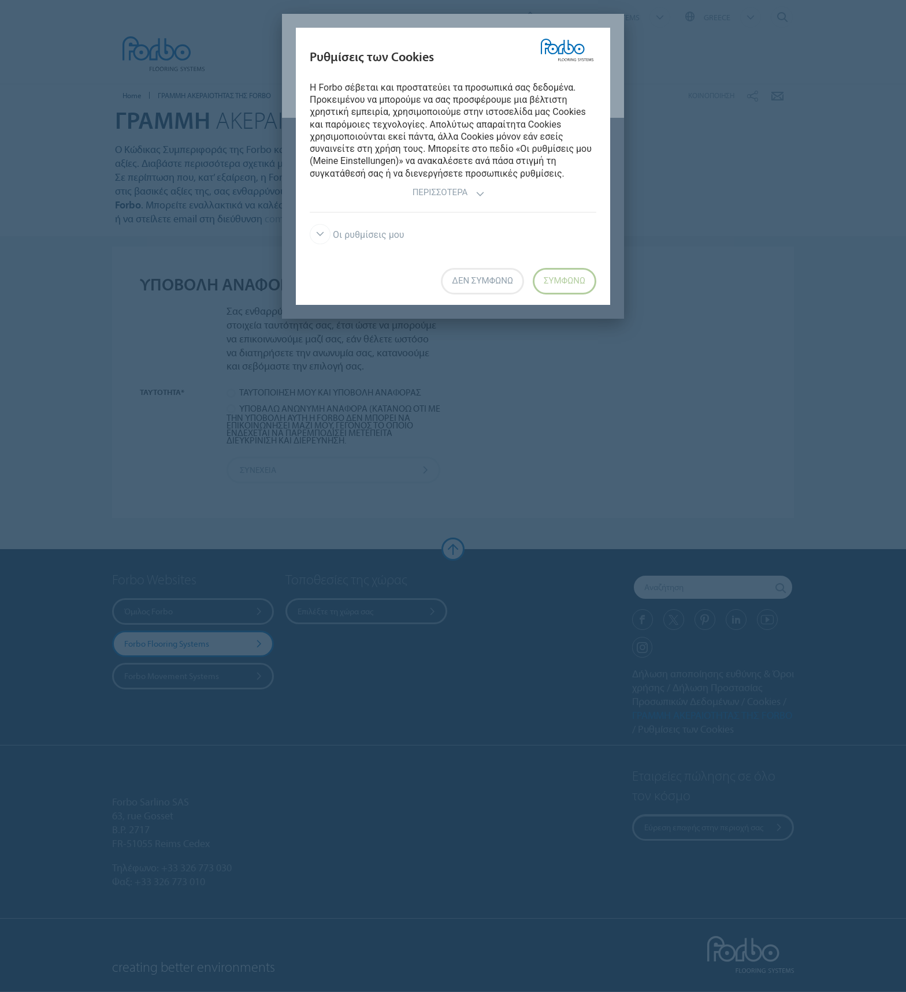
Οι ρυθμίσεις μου (357, 234)
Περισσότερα (449, 193)
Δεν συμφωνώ (482, 280)
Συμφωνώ (564, 280)
